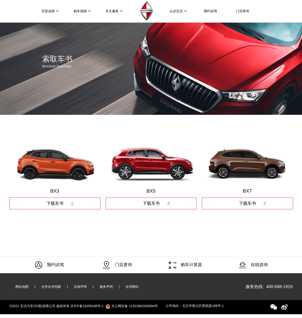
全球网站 (132, 287)
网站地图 (22, 287)
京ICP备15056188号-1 (86, 306)
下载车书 (54, 203)
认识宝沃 (178, 11)
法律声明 (80, 287)
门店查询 (242, 11)
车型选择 (50, 11)
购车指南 (82, 11)
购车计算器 (185, 265)
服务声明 (106, 287)
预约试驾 (210, 11)
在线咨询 (253, 265)
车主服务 (114, 11)
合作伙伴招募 (51, 287)
